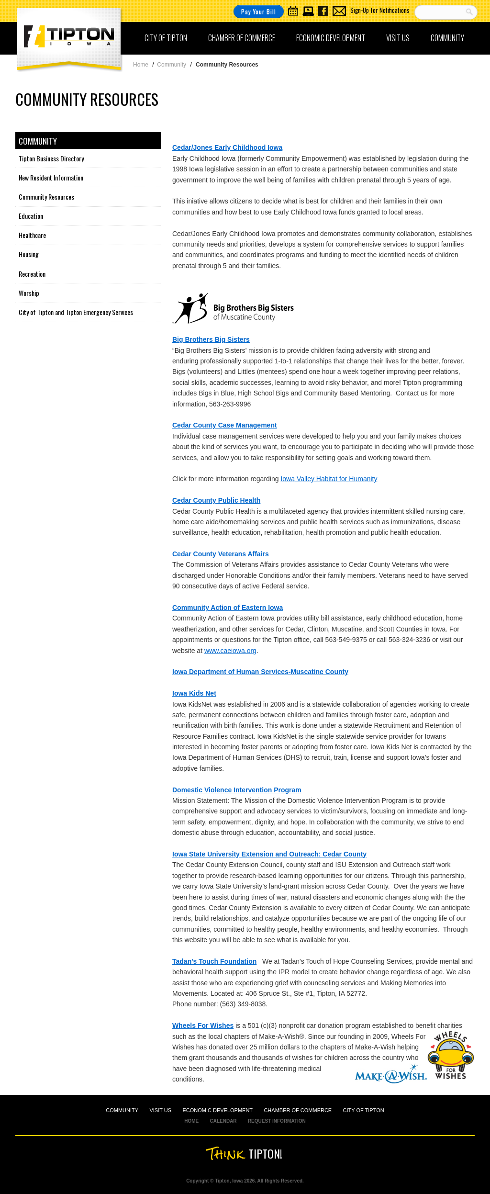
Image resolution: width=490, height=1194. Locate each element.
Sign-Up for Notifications (380, 10)
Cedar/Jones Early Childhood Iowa (227, 147)
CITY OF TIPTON (363, 1110)
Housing (29, 254)
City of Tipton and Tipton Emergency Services (76, 312)
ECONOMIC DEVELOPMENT (217, 1110)
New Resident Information (51, 177)
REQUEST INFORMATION (277, 1121)
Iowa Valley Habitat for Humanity (328, 479)
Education (31, 216)
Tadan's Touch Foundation (214, 961)
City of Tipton (166, 38)
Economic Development (330, 38)
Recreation (32, 274)
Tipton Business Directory (51, 158)
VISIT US (160, 1110)
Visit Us (398, 38)
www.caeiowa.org (230, 650)
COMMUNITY (122, 1110)
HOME (191, 1121)
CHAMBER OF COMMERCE (298, 1110)
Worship (29, 293)
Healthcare (32, 235)
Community (447, 38)
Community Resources (46, 196)
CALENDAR (223, 1121)
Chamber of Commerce (241, 38)
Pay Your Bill (258, 11)
